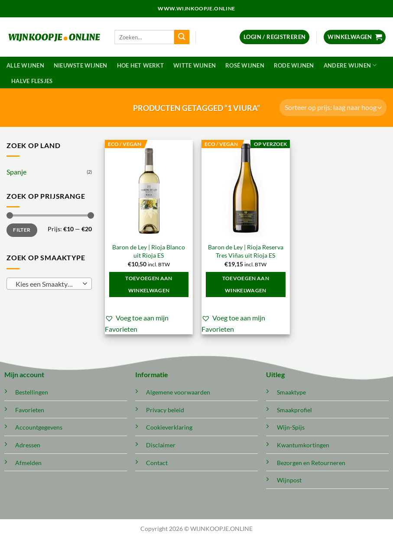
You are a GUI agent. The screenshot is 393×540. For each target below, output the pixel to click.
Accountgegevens (38, 427)
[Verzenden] (181, 37)
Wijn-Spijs (291, 427)
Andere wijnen (350, 65)
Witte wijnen (194, 65)
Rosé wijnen (244, 65)
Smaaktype (291, 392)
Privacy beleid (165, 410)
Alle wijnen (25, 65)
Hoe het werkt (140, 65)
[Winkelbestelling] (333, 107)
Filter (21, 229)
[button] (274, 37)
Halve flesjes (31, 81)
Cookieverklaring (169, 427)
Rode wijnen (294, 65)
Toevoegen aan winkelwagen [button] (148, 284)
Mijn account (24, 374)
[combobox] (49, 284)
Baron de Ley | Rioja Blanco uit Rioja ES (148, 251)
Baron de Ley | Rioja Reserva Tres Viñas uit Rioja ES (245, 251)
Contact (157, 462)
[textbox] (47, 284)
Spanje (16, 172)
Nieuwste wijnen (80, 65)
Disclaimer (160, 445)
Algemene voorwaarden (178, 392)
